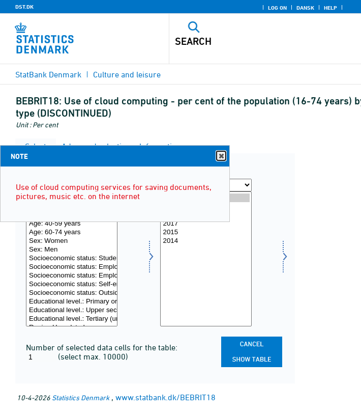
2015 (206, 232)
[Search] (246, 41)
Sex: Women (71, 241)
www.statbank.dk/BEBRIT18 (165, 397)
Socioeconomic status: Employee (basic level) (71, 267)
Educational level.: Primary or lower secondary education (71, 301)
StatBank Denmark (48, 74)
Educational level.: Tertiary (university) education (71, 319)
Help (330, 7)
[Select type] (71, 258)
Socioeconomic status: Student (71, 258)
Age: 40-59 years (71, 223)
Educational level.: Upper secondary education (71, 310)
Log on (277, 7)
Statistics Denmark (80, 397)
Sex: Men (71, 249)
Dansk (305, 7)
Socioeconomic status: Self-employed (71, 284)
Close (220, 156)
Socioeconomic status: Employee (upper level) (71, 275)
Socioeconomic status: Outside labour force (71, 293)
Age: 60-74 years (71, 232)
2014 (206, 241)
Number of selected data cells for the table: (101, 347)
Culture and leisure (127, 74)
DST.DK (24, 6)
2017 (206, 223)
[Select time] (206, 258)
